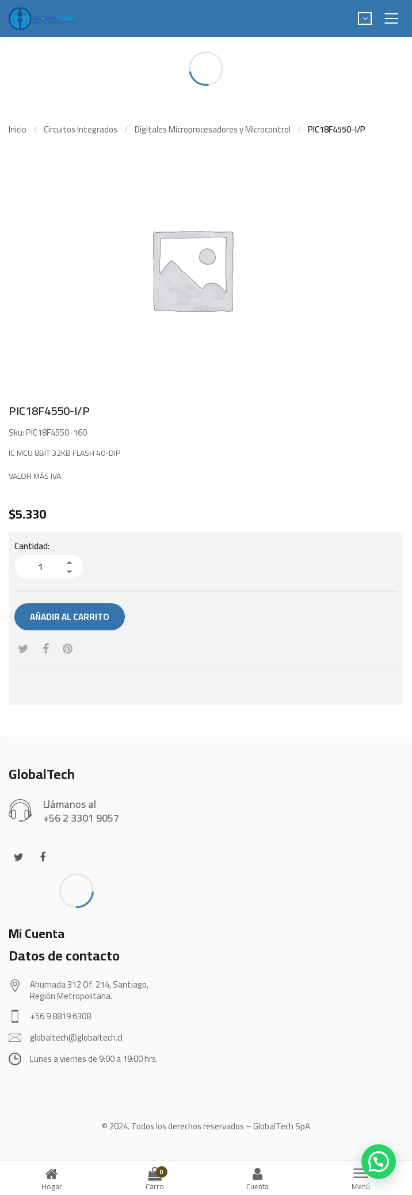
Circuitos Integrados (80, 129)
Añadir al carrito (69, 616)
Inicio (17, 129)
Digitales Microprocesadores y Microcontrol (213, 129)
